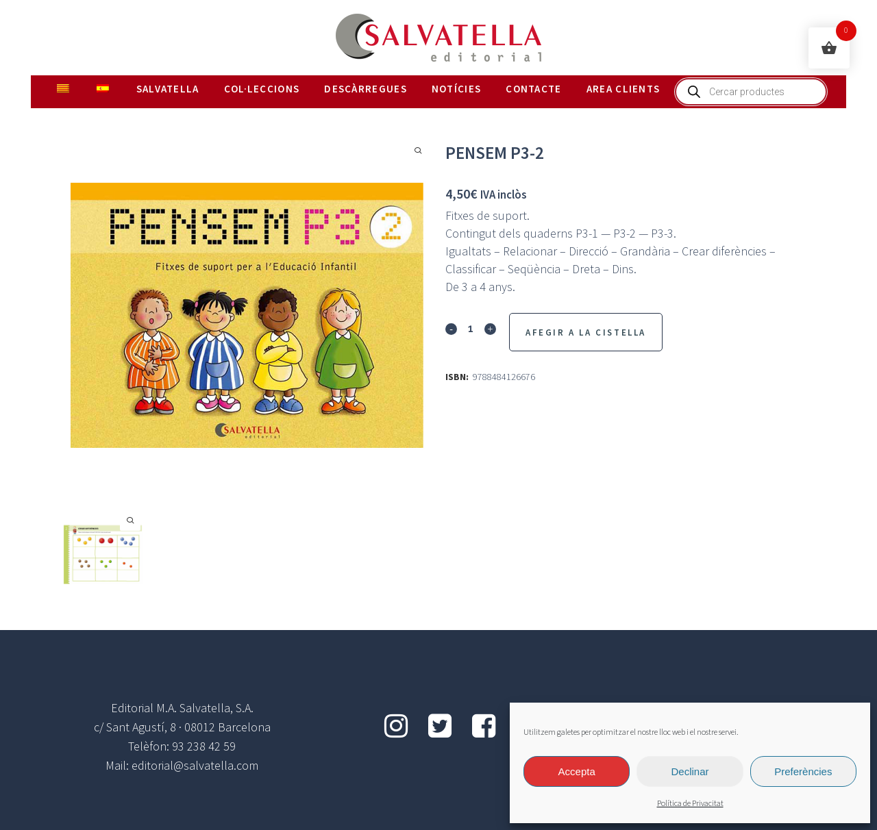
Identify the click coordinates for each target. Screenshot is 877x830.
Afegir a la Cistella (586, 332)
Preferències (803, 771)
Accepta (576, 771)
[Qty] (471, 328)
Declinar (689, 771)
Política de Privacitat (690, 803)
